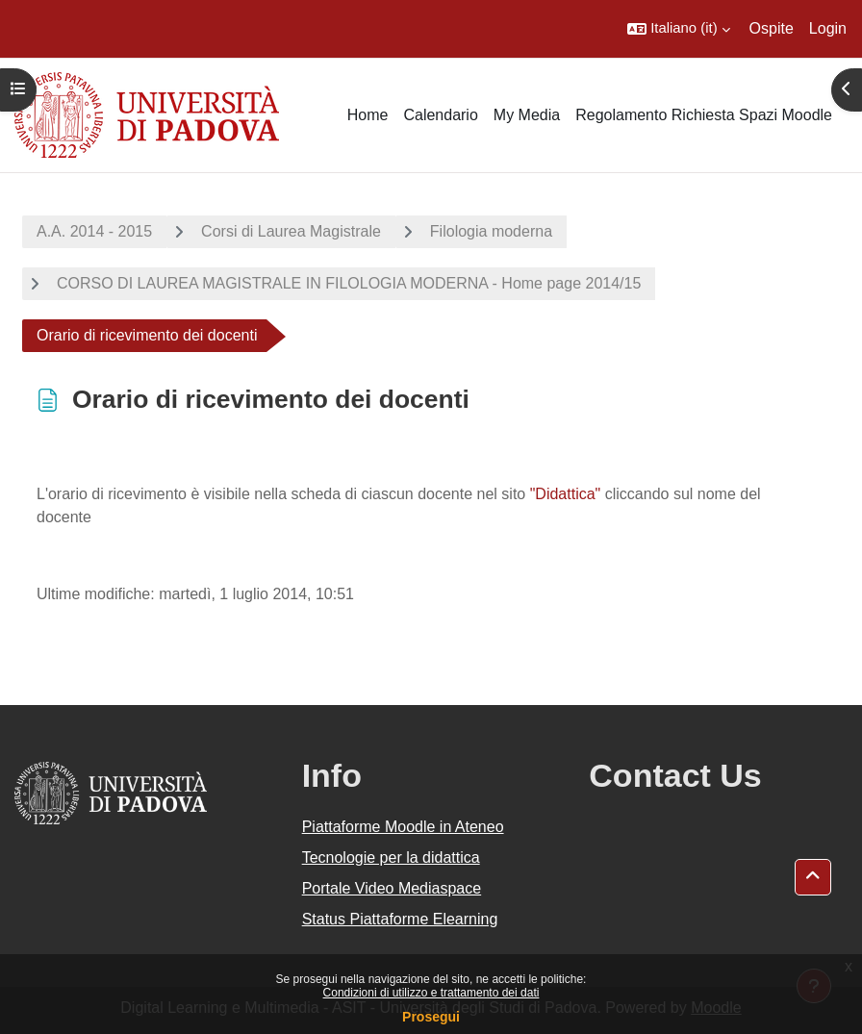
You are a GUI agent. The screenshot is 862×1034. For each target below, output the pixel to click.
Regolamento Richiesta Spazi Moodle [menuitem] (703, 115)
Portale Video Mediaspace (392, 888)
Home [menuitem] (368, 115)
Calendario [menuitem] (440, 115)
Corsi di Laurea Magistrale (291, 231)
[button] (678, 29)
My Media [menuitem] (527, 115)
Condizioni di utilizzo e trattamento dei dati (431, 992)
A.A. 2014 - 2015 (94, 231)
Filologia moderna (491, 231)
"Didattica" (565, 494)
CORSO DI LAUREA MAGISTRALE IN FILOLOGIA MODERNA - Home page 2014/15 (349, 283)
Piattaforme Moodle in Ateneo (403, 827)
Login (828, 28)
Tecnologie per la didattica (391, 857)
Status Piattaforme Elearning (400, 919)
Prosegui (431, 1016)
